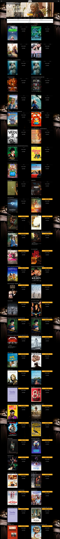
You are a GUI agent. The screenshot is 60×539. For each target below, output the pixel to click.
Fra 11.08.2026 (23, 388)
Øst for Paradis (30, 1)
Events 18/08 (23, 422)
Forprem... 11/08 (23, 491)
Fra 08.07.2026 (47, 233)
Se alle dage (23, 46)
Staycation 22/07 (47, 319)
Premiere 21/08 (23, 457)
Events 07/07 (47, 216)
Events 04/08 (23, 371)
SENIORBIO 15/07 (47, 285)
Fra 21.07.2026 (47, 302)
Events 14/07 (23, 285)
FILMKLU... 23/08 (47, 457)
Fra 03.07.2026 (47, 199)
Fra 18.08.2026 (47, 422)
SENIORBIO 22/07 (23, 319)
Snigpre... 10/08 (47, 491)
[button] (9, 15)
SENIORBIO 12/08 (47, 371)
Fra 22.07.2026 (23, 336)
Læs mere (23, 48)
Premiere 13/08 (47, 405)
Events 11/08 (47, 388)
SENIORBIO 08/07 (23, 233)
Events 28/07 (47, 336)
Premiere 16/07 (23, 302)
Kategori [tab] (41, 19)
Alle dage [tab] (30, 22)
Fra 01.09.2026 (23, 526)
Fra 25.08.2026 (23, 474)
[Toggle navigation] (2, 1)
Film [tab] (18, 19)
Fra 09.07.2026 (23, 250)
